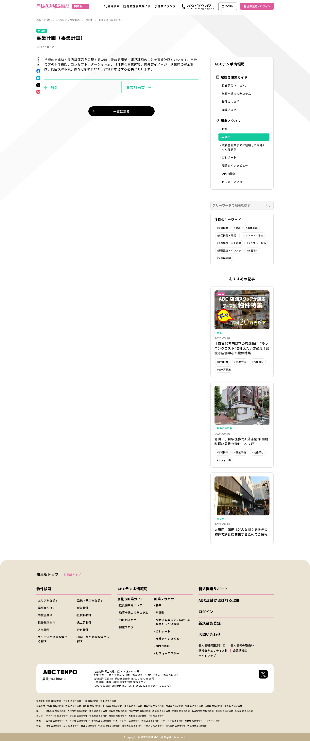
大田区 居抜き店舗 (174, 705)
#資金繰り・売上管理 (229, 243)
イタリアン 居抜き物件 (172, 720)
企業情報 (240, 650)
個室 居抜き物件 (88, 725)
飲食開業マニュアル (235, 85)
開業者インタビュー (235, 165)
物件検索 (43, 588)
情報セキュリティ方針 (213, 650)
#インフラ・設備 (256, 243)
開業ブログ (229, 110)
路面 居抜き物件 (71, 725)
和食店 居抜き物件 (150, 720)
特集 (225, 129)
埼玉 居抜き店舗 (108, 700)
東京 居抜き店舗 (53, 700)
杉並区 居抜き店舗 (194, 705)
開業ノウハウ (228, 120)
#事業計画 (252, 228)
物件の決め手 (230, 102)
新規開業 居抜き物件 (197, 725)
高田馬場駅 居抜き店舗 (203, 710)
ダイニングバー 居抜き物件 (126, 720)
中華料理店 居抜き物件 (100, 720)
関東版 (81, 6)
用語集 (226, 137)
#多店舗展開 (224, 258)
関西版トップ (72, 575)
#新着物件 (252, 250)
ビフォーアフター (233, 182)
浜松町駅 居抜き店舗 (56, 710)
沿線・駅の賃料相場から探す (93, 639)
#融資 (237, 228)
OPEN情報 (229, 174)
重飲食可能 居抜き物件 (109, 725)
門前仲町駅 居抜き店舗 (140, 710)
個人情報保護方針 (211, 645)
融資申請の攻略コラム (236, 93)
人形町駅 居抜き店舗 (77, 710)
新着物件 (83, 608)
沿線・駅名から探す (90, 600)
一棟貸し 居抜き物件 (154, 725)
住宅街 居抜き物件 (98, 715)
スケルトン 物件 (212, 720)
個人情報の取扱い (244, 645)
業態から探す (47, 608)
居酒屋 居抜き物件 (54, 720)
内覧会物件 (45, 615)
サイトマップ (207, 656)
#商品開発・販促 (226, 235)
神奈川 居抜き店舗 (72, 700)
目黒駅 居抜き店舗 (224, 710)
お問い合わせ (209, 634)
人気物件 (44, 630)
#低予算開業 (224, 369)
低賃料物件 (84, 615)
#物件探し (258, 361)
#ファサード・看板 (252, 235)
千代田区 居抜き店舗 (112, 705)
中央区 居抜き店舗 (54, 705)
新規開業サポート (213, 588)
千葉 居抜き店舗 (90, 700)
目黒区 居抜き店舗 (133, 705)
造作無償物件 (47, 622)
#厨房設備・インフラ (229, 250)
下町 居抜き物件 (156, 715)
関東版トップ (47, 574)
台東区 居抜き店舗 (233, 705)
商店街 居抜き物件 (118, 715)
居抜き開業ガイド (231, 77)
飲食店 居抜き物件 (193, 720)
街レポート (229, 157)
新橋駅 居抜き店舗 (161, 710)
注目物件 (83, 630)
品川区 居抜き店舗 (92, 705)
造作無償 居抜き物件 (132, 725)
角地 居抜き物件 (53, 725)
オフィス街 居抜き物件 (57, 715)
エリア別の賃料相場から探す (52, 639)
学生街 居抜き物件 (78, 715)
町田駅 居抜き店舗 (244, 710)
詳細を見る (242, 331)
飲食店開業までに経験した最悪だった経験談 (244, 147)
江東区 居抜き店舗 (214, 705)
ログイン (205, 611)
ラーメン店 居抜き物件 (76, 720)
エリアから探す (48, 600)
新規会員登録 (209, 623)
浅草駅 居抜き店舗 (98, 710)
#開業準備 (240, 361)
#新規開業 (222, 228)
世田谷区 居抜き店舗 (154, 705)
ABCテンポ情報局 (132, 588)
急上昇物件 (84, 622)
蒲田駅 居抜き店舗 (118, 710)
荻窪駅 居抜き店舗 (181, 710)
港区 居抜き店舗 (73, 705)
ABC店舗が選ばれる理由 (219, 600)
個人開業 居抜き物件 (175, 725)
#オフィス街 (224, 460)
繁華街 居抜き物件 (137, 715)
